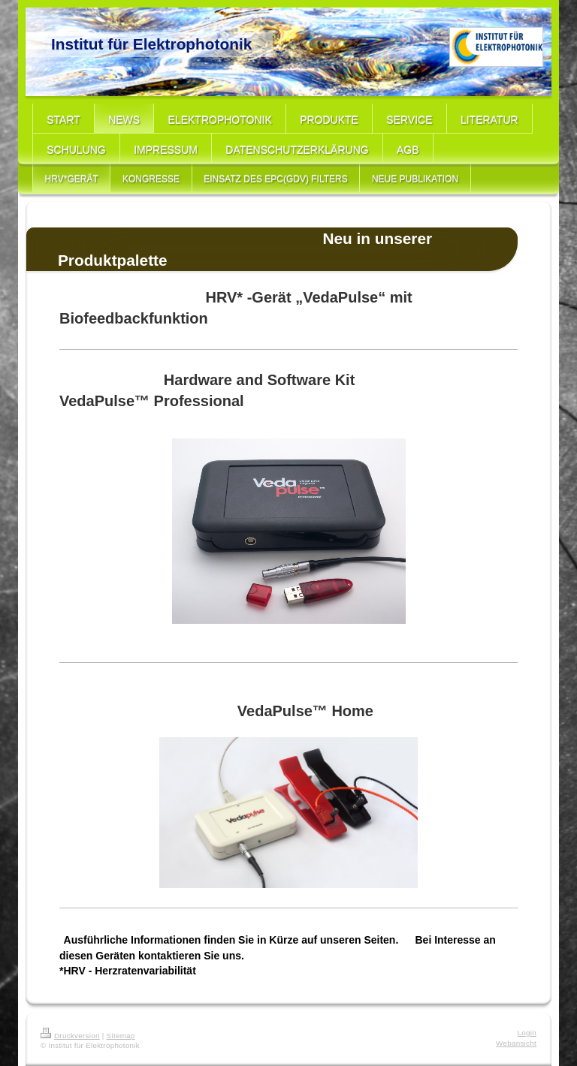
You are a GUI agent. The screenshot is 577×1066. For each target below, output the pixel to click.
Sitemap (121, 1035)
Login (527, 1032)
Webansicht (516, 1043)
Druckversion (70, 1035)
